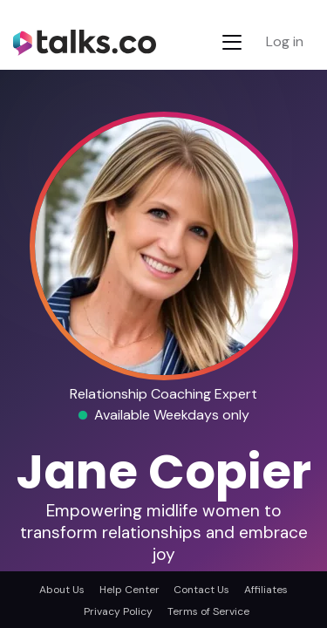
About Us (62, 590)
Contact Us (201, 590)
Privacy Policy (118, 611)
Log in (284, 41)
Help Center (129, 590)
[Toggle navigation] (232, 42)
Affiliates (266, 590)
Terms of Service (208, 611)
